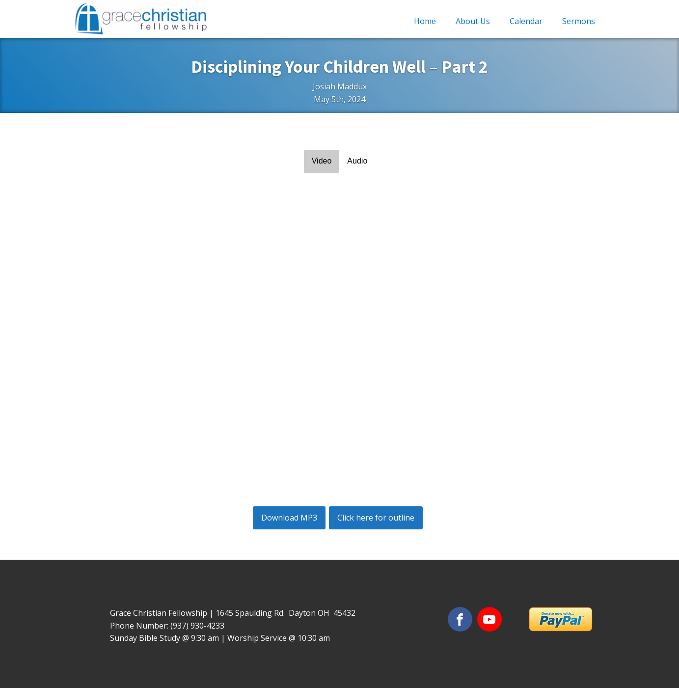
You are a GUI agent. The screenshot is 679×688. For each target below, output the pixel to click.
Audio (357, 161)
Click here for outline (375, 517)
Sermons (578, 21)
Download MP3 (289, 517)
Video (322, 161)
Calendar (526, 21)
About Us (473, 21)
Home (425, 21)
